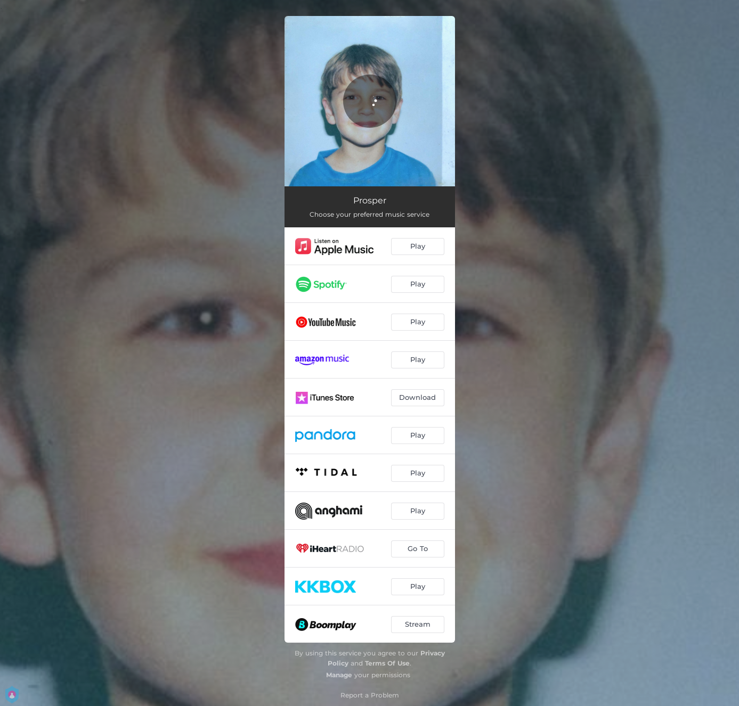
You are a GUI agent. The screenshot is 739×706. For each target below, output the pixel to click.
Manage (339, 675)
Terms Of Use (387, 663)
